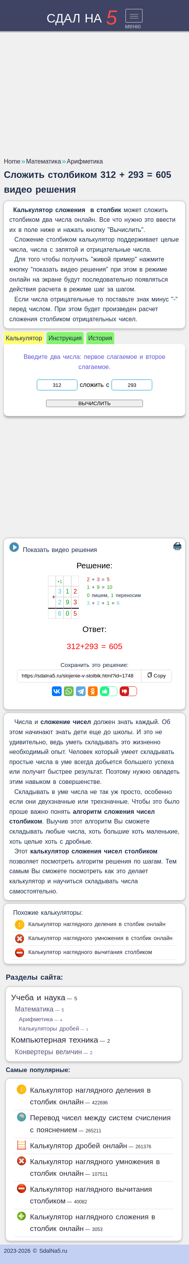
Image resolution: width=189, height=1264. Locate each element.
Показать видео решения (53, 547)
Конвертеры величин (54, 1052)
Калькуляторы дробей (53, 1028)
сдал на (81, 18)
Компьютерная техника (60, 1039)
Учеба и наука (44, 997)
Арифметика (40, 1019)
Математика (39, 1009)
